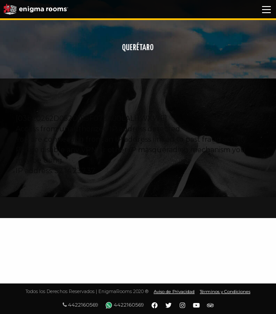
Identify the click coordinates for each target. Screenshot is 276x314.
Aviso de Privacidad (174, 291)
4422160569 (80, 304)
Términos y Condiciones (225, 291)
